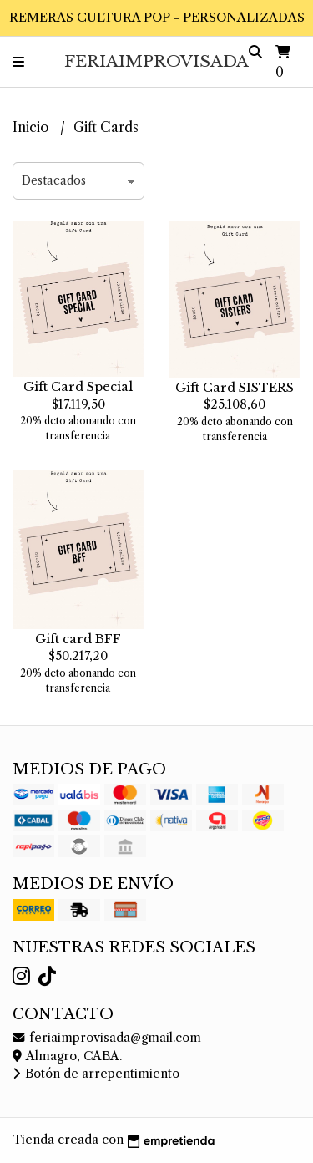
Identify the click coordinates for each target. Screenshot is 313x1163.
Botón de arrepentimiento (96, 1073)
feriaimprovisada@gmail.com (107, 1037)
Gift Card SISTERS (234, 387)
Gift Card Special (78, 386)
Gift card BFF (78, 639)
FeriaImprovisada (156, 61)
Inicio (32, 127)
